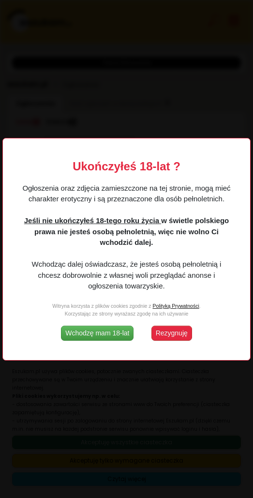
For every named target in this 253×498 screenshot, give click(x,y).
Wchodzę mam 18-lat (97, 333)
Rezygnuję (172, 333)
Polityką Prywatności (175, 306)
